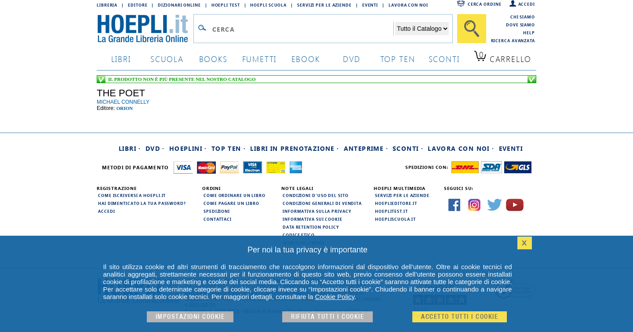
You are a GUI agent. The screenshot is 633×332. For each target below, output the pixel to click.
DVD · (155, 148)
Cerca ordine (485, 4)
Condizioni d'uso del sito (316, 195)
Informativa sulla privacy (317, 211)
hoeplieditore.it (396, 203)
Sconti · (408, 148)
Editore (137, 4)
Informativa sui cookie (312, 219)
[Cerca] (471, 28)
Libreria (107, 4)
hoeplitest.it (391, 211)
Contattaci (218, 219)
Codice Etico (299, 234)
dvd (351, 58)
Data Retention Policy (311, 227)
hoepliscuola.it (395, 219)
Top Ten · (228, 148)
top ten (397, 58)
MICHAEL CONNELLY (123, 102)
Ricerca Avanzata (513, 40)
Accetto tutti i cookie (459, 317)
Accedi (526, 4)
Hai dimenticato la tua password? (142, 203)
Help (529, 32)
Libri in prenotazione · (294, 148)
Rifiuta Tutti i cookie (327, 317)
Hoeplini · (188, 148)
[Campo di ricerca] (302, 29)
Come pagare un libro (231, 203)
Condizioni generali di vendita (322, 203)
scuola (167, 58)
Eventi (370, 4)
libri (121, 58)
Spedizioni (217, 211)
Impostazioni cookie (190, 317)
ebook (305, 58)
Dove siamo (520, 24)
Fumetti (259, 58)
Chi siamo (522, 16)
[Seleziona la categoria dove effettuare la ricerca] (422, 28)
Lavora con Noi (408, 4)
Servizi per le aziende (324, 4)
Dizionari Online (179, 4)
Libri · (130, 148)
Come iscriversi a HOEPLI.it (132, 195)
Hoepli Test (225, 4)
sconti (444, 58)
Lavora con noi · (461, 148)
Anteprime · (366, 148)
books (213, 58)
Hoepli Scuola (268, 4)
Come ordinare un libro (235, 195)
